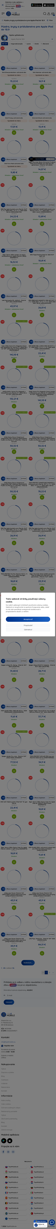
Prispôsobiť (28, 625)
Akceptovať (28, 619)
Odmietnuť (28, 630)
